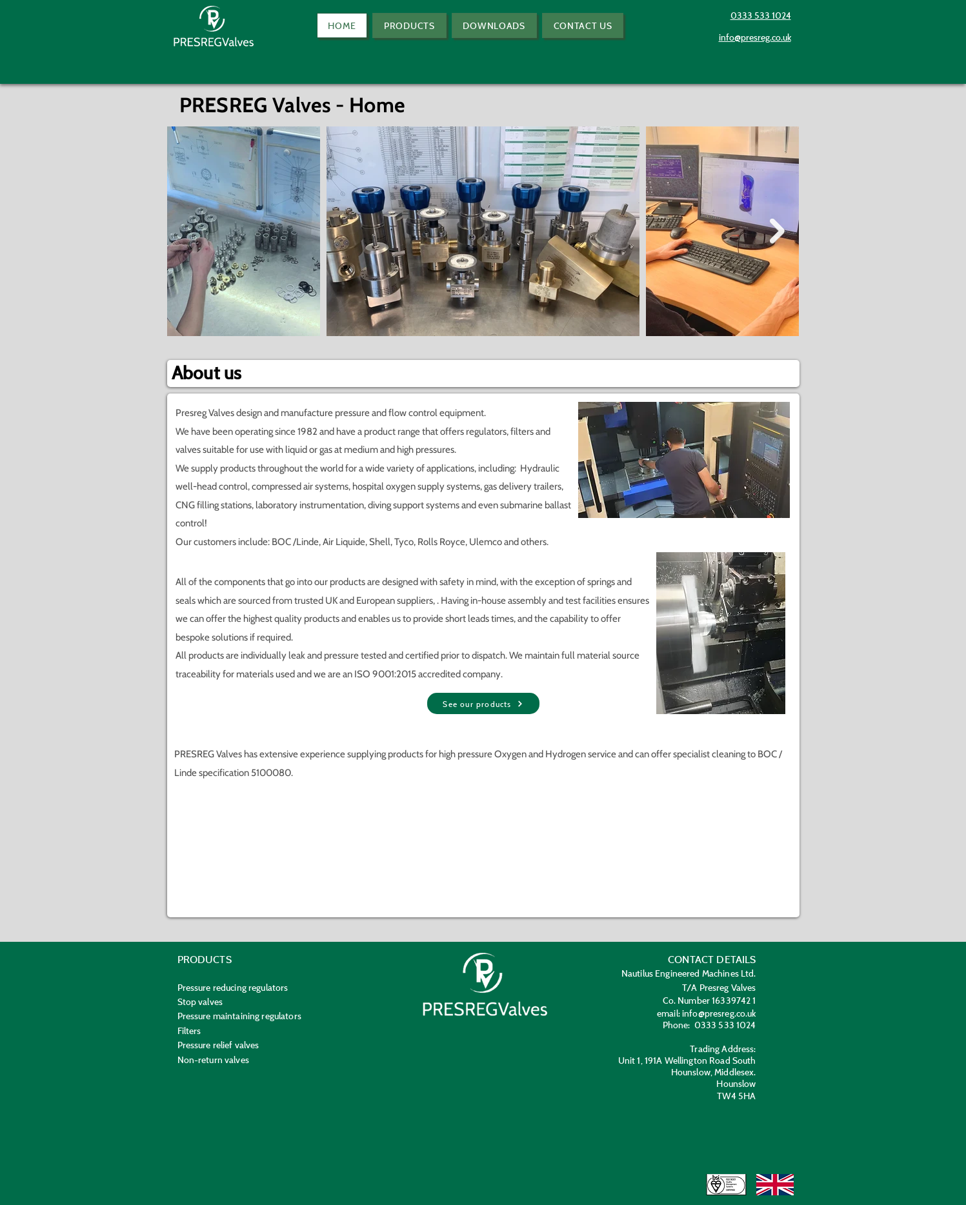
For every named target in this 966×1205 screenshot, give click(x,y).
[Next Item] (777, 231)
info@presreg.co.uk (719, 1013)
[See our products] (483, 703)
